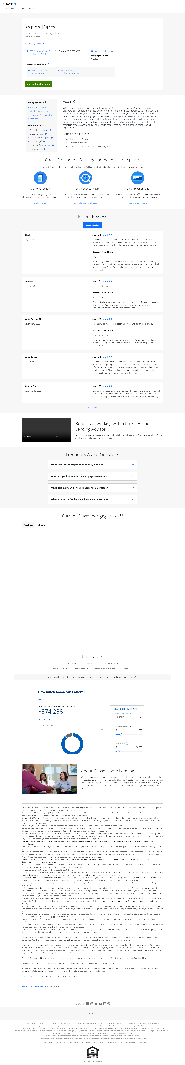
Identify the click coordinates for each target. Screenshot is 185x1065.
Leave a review (92, 225)
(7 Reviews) (30, 43)
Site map (88, 1042)
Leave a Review (43, 43)
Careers (82, 1042)
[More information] (50, 130)
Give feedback (133, 1042)
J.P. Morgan (50, 1042)
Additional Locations (38, 64)
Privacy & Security (97, 1042)
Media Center (74, 1042)
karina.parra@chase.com (104, 51)
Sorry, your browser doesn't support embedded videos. (46, 430)
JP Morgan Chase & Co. (62, 1042)
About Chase (42, 1042)
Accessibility (116, 1042)
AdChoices (124, 1042)
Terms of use (108, 1042)
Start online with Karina (38, 84)
